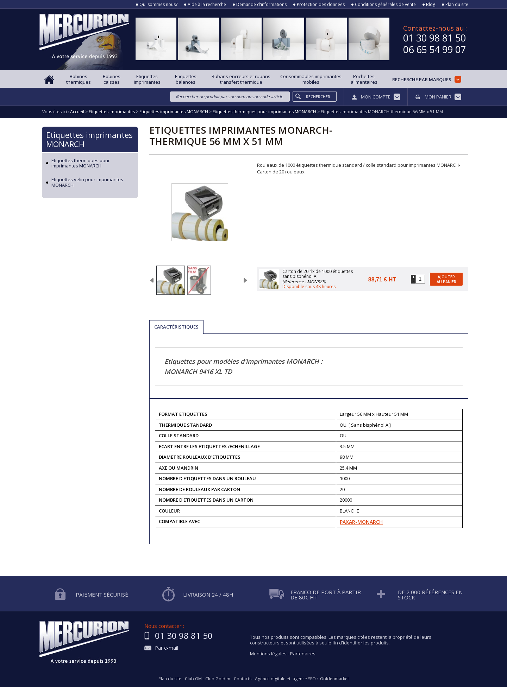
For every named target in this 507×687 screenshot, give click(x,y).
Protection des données (321, 4)
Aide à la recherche (207, 4)
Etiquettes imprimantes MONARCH (89, 139)
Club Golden (217, 678)
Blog (430, 4)
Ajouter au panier (446, 279)
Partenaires (302, 653)
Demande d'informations (261, 4)
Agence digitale (270, 678)
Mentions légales (268, 653)
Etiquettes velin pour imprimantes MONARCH (87, 182)
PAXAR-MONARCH (361, 522)
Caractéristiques (176, 327)
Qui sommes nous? (158, 4)
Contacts (242, 678)
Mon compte (375, 97)
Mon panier (438, 97)
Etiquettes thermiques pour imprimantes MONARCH (80, 163)
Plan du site (456, 4)
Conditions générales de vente (385, 4)
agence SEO (304, 678)
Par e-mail (166, 648)
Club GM (193, 678)
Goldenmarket (334, 678)
